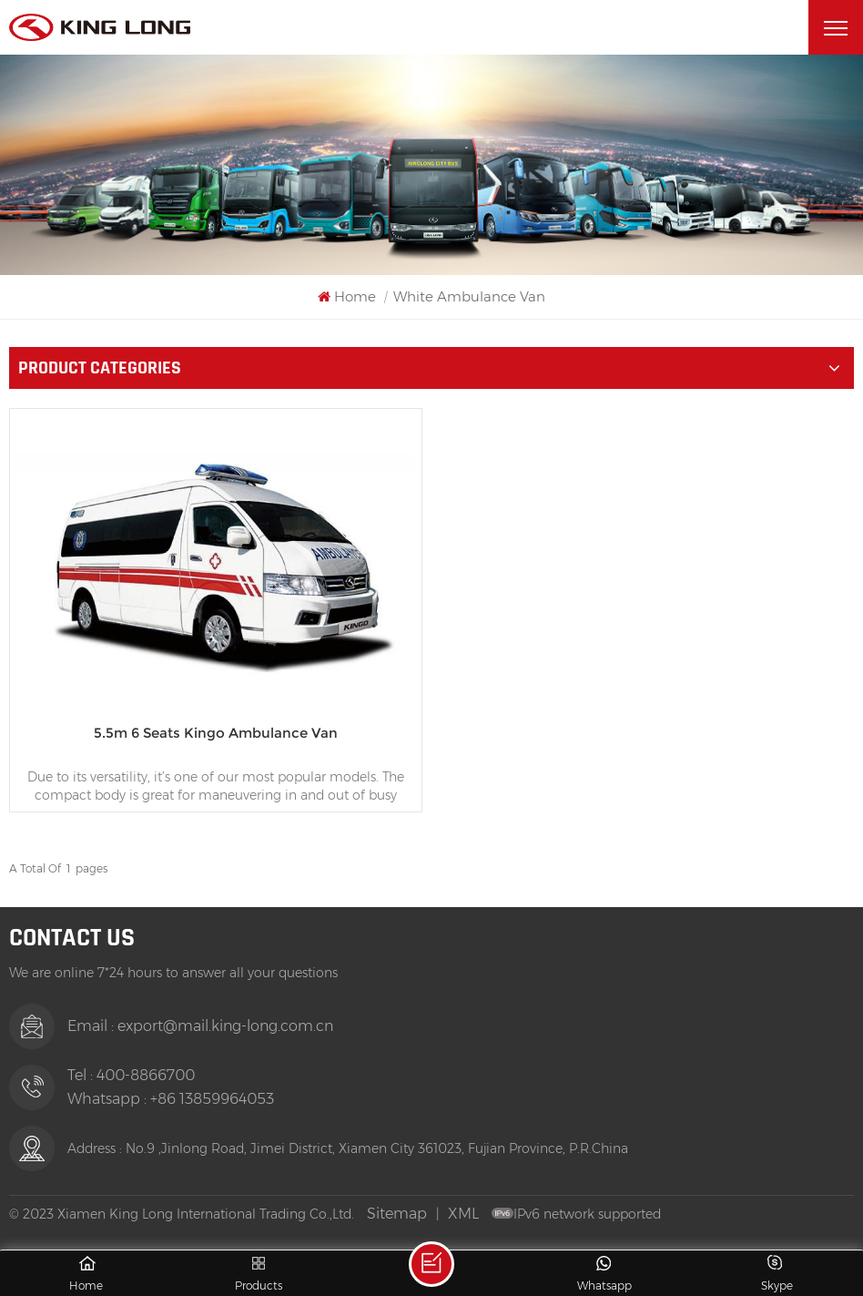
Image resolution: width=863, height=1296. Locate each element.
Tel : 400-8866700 (131, 1075)
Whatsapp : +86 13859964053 (170, 1098)
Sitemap (397, 1213)
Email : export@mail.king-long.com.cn (200, 1026)
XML (463, 1213)
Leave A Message (431, 1264)
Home (347, 296)
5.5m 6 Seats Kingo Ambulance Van (216, 732)
